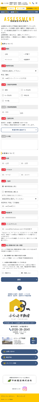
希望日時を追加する (19, 130)
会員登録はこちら (32, 8)
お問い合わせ (9, 351)
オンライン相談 (10, 363)
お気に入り (11, 8)
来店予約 (8, 357)
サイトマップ (21, 396)
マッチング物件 (21, 8)
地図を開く (33, 340)
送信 (19, 279)
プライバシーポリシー (8, 396)
